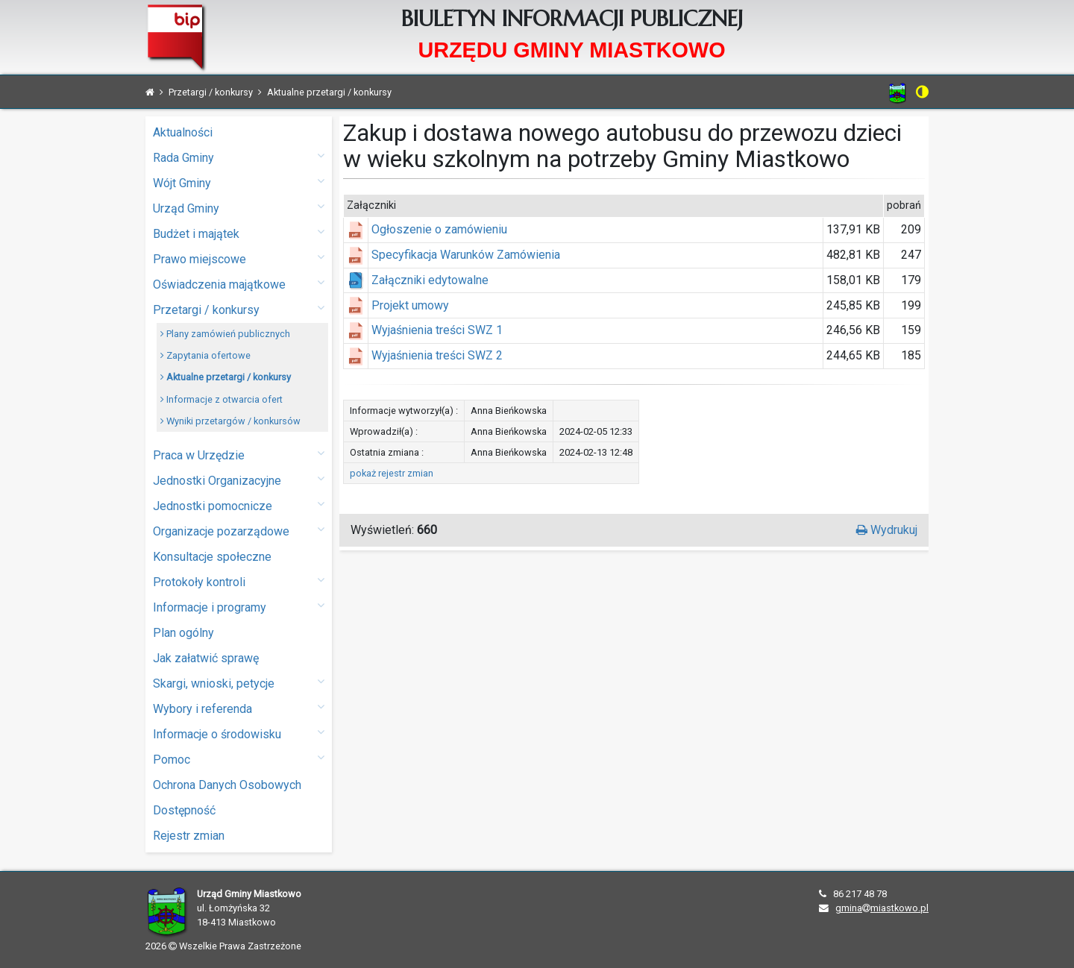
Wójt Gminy (238, 182)
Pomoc (238, 759)
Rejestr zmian (188, 836)
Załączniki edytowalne (430, 280)
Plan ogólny (183, 633)
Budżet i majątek (238, 233)
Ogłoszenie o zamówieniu (439, 229)
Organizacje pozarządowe (238, 530)
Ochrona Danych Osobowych (227, 785)
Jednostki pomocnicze (238, 505)
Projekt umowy (410, 305)
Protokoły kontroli (238, 581)
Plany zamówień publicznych (225, 333)
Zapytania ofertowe (205, 355)
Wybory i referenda (238, 708)
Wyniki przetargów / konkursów (230, 421)
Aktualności (183, 132)
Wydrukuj (886, 530)
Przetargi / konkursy (238, 309)
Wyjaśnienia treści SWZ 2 (437, 355)
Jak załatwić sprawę (206, 658)
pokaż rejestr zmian (391, 473)
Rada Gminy (238, 157)
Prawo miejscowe (238, 258)
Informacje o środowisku (238, 733)
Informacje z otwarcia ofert (221, 399)
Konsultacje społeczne (212, 557)
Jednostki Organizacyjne (238, 480)
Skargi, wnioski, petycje (238, 683)
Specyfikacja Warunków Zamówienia (465, 255)
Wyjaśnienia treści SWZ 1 (437, 330)
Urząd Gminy (238, 208)
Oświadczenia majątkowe (238, 284)
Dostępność (184, 810)
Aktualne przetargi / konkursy (225, 377)
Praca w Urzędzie (238, 454)
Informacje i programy (238, 607)
